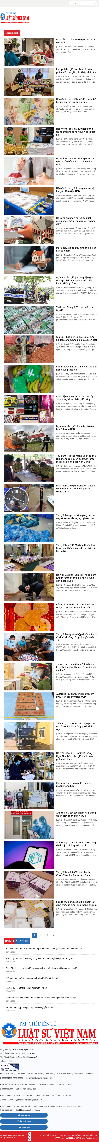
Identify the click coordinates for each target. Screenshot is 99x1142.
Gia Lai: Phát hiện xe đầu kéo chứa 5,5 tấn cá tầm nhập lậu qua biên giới (76, 338)
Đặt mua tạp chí (24, 1115)
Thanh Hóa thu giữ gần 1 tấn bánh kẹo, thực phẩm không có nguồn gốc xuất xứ (76, 667)
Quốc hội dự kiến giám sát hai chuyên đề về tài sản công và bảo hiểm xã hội (41, 998)
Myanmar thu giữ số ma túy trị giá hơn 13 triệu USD (75, 428)
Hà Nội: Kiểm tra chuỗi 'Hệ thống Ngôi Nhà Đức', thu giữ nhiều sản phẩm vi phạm (74, 756)
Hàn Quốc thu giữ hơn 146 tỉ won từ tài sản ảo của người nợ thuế (76, 100)
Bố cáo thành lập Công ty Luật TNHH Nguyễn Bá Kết (30, 1007)
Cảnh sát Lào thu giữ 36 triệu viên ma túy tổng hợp (74, 784)
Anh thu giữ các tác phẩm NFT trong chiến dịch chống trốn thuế (76, 814)
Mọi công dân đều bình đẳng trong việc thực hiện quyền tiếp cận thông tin (39, 958)
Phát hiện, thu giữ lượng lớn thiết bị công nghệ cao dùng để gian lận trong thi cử (76, 488)
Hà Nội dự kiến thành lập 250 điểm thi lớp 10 (26, 988)
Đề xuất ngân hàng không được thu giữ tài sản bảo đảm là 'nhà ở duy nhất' (75, 161)
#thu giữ (12, 33)
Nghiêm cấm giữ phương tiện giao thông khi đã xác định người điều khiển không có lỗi (75, 280)
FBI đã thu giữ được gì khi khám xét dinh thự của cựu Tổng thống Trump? (76, 903)
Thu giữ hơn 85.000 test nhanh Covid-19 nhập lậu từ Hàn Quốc (73, 874)
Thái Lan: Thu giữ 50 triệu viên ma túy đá (75, 309)
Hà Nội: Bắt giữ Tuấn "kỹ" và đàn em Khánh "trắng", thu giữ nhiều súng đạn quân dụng (76, 577)
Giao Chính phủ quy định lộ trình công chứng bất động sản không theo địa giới (42, 968)
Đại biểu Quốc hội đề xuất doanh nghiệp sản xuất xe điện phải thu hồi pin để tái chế (44, 949)
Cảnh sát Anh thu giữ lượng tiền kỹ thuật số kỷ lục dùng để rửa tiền (75, 606)
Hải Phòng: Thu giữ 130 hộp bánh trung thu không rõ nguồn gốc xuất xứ (75, 131)
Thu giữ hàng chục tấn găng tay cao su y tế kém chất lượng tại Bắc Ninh (76, 517)
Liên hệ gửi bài (24, 1127)
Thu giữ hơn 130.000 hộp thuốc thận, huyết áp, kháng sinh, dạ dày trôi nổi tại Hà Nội (76, 548)
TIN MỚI (9, 941)
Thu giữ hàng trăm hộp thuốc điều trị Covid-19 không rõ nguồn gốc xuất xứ (76, 637)
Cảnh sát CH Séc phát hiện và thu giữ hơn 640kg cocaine (76, 368)
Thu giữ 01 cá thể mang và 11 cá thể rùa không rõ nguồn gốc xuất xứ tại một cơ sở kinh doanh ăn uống (76, 458)
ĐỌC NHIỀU (22, 941)
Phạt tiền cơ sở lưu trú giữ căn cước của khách (75, 41)
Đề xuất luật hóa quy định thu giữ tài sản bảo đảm (76, 249)
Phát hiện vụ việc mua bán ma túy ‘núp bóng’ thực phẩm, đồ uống (74, 398)
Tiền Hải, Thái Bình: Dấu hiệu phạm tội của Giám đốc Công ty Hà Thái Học (75, 726)
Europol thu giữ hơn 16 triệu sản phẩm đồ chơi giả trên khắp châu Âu (76, 71)
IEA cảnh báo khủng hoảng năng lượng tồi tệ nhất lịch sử (32, 978)
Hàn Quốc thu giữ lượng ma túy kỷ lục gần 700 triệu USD (75, 190)
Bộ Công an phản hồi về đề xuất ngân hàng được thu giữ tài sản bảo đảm (76, 220)
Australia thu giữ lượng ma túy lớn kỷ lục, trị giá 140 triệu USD (75, 695)
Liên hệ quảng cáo (23, 1121)
